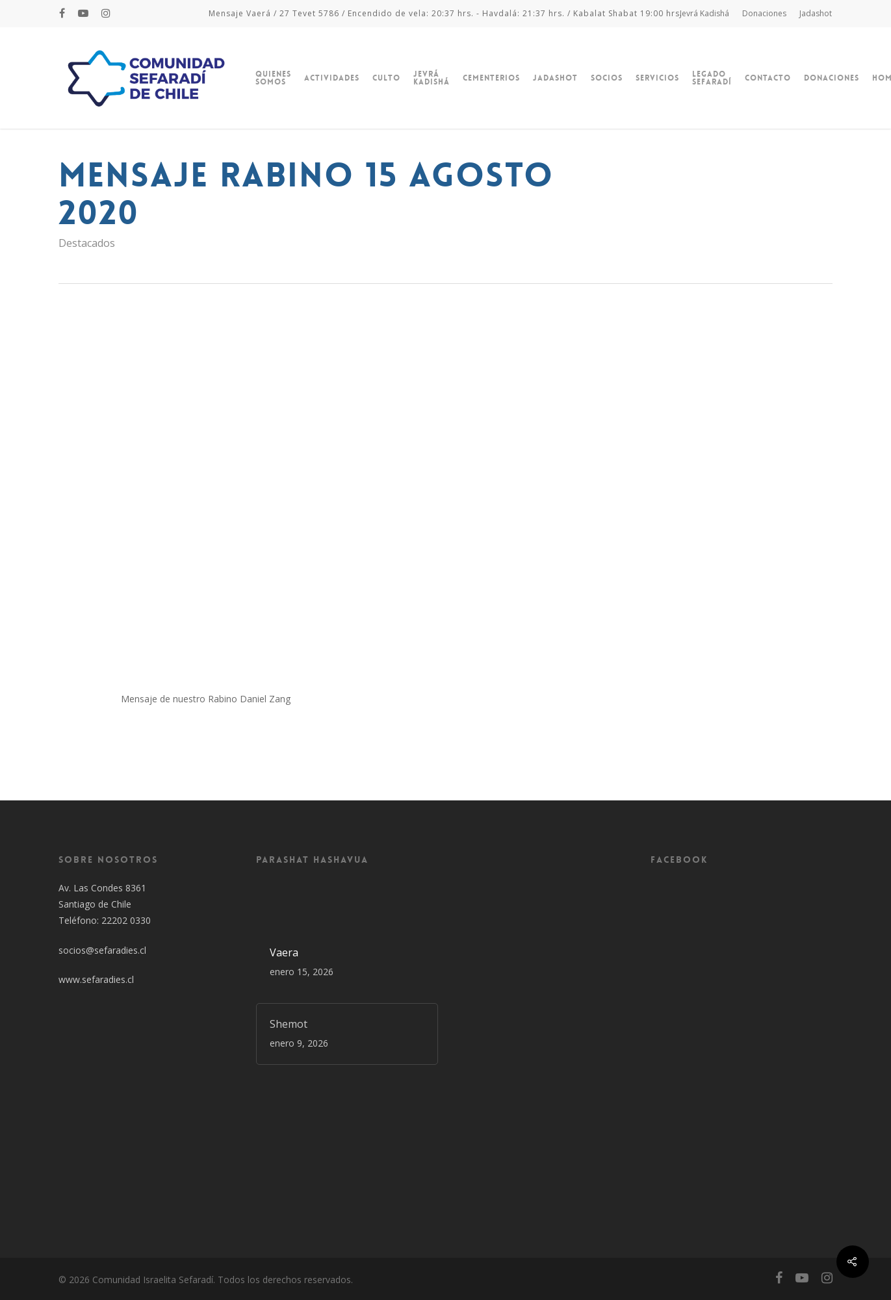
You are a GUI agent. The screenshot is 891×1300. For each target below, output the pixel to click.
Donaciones (764, 13)
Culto (386, 78)
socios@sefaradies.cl (102, 950)
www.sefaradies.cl (96, 979)
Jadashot (815, 13)
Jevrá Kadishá (704, 13)
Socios (607, 78)
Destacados (86, 243)
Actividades (331, 78)
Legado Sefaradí (712, 78)
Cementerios (491, 78)
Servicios (657, 78)
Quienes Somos (273, 78)
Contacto (768, 78)
